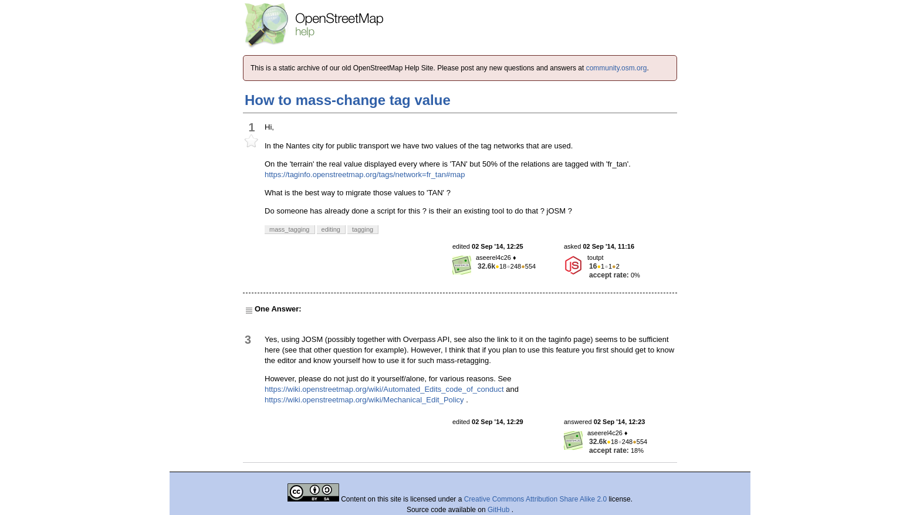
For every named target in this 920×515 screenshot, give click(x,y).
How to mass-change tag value (348, 100)
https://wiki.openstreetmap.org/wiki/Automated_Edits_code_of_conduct (384, 389)
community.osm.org (616, 68)
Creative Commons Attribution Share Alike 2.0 (535, 499)
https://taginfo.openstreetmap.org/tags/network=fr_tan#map (365, 174)
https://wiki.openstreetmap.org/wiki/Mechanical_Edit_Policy (364, 399)
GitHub (500, 510)
